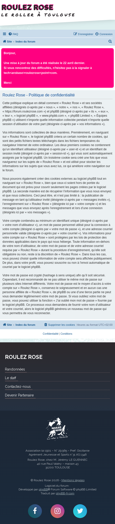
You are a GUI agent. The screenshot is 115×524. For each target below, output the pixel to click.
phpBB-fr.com (65, 493)
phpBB (43, 489)
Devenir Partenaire (19, 395)
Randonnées (15, 369)
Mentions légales (73, 480)
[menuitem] (13, 34)
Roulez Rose (57, 428)
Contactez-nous (17, 387)
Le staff (10, 378)
